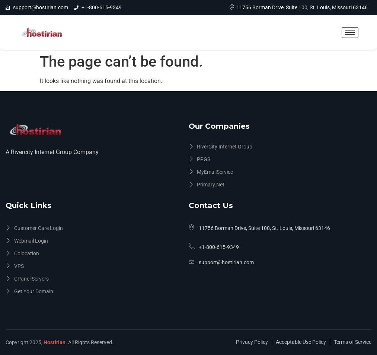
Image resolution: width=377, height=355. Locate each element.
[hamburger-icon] (350, 32)
